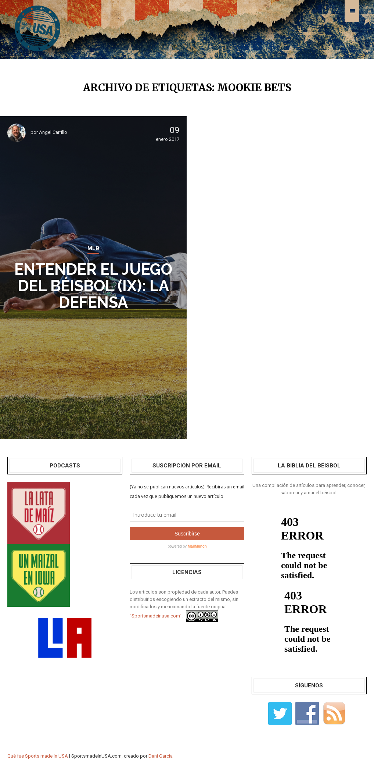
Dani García (160, 756)
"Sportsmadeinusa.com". (156, 616)
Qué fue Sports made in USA (37, 756)
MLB (93, 248)
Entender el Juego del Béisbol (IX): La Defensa (93, 285)
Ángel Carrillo (53, 132)
